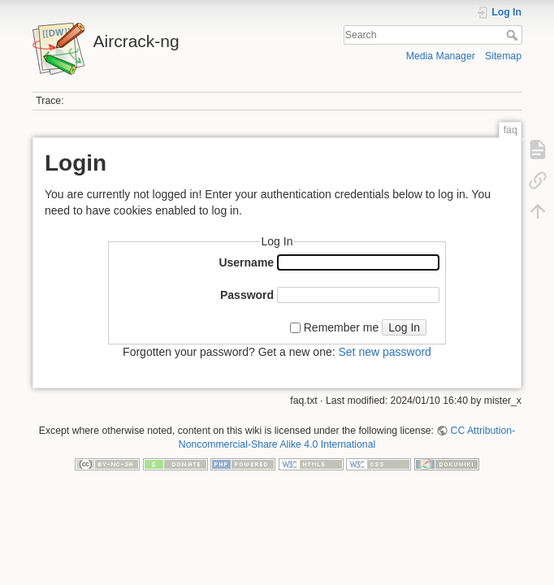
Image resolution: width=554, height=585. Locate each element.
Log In (404, 327)
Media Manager (440, 56)
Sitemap (503, 56)
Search (514, 35)
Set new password (384, 351)
